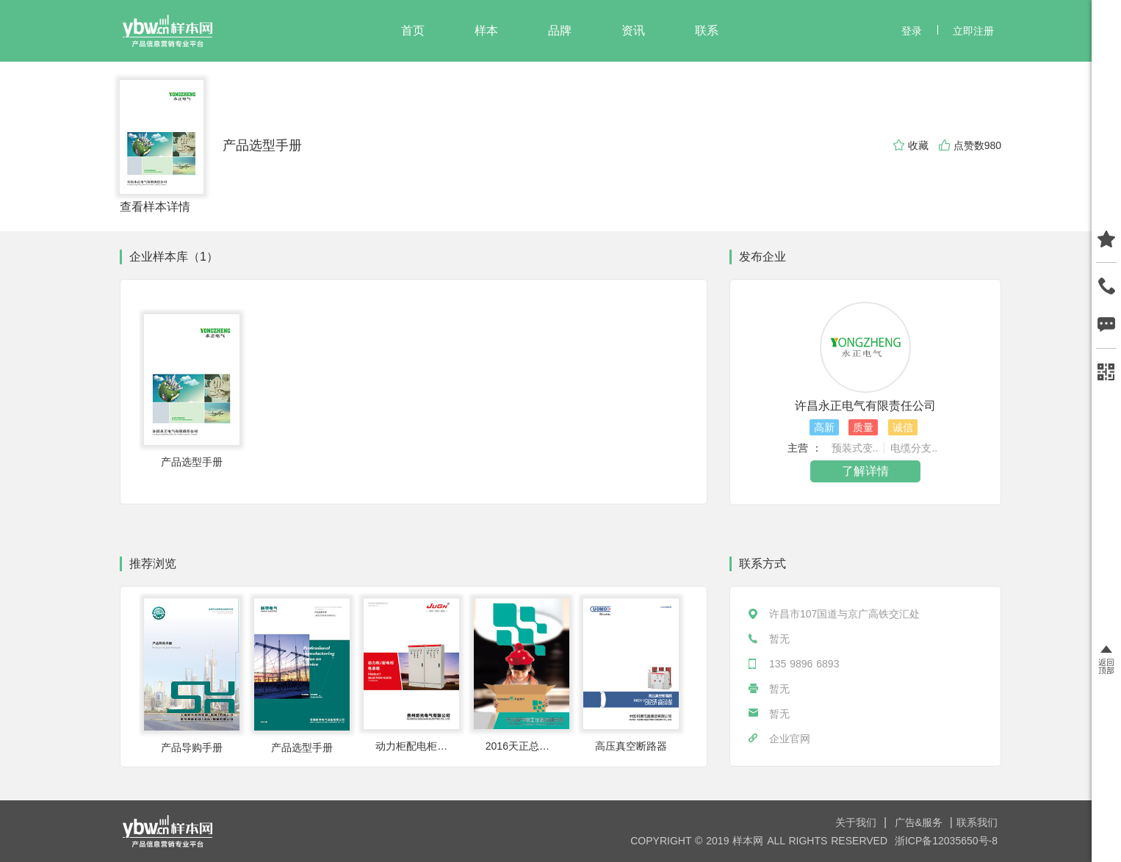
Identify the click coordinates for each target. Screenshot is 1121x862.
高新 (824, 427)
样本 (486, 30)
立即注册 (973, 31)
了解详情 (865, 471)
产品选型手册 (262, 145)
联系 (706, 30)
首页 (413, 30)
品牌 (560, 30)
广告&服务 (920, 822)
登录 (911, 31)
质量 (863, 427)
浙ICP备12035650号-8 (946, 841)
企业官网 (789, 739)
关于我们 (857, 822)
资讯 (633, 30)
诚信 (903, 427)
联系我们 (977, 822)
